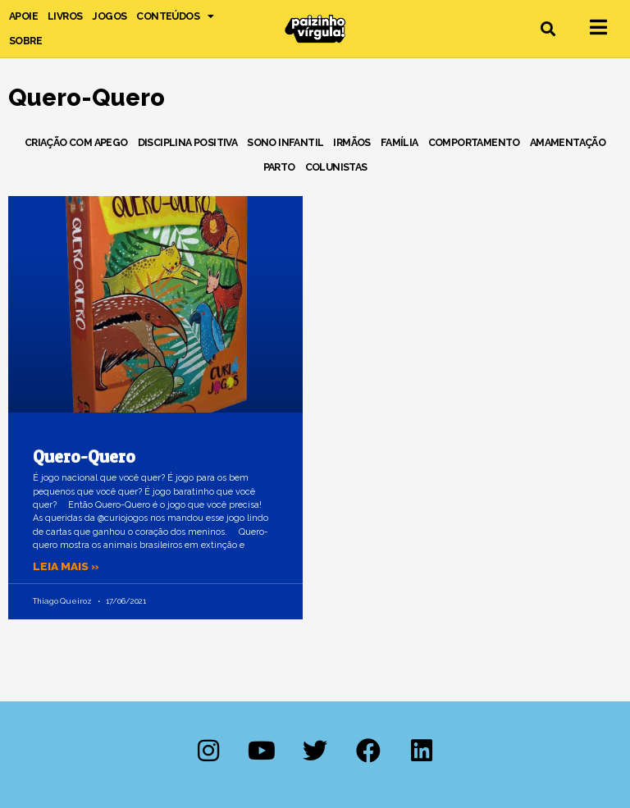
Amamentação (567, 142)
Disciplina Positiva (188, 142)
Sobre (25, 40)
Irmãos (351, 142)
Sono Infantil (285, 142)
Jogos (109, 16)
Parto (279, 167)
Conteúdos (174, 16)
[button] (548, 29)
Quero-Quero (84, 456)
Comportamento (474, 142)
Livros (65, 16)
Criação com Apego (76, 142)
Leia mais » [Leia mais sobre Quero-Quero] (66, 566)
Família (399, 142)
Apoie (23, 16)
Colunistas (336, 167)
